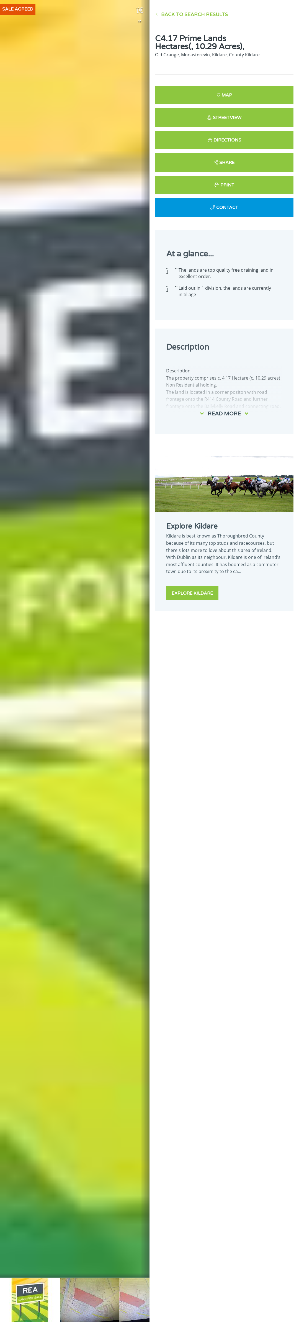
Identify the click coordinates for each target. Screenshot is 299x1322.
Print (227, 185)
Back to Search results (194, 14)
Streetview (227, 117)
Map (226, 95)
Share (226, 162)
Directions (227, 140)
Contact (227, 207)
